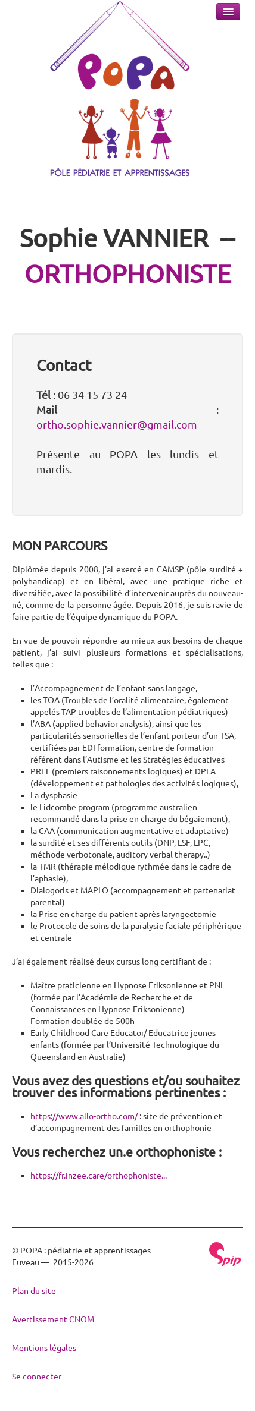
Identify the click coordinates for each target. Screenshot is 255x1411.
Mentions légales (44, 1348)
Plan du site (34, 1291)
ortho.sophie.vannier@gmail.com (116, 424)
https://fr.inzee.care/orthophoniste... (98, 1175)
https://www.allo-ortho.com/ (84, 1116)
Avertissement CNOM (53, 1319)
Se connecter (36, 1376)
